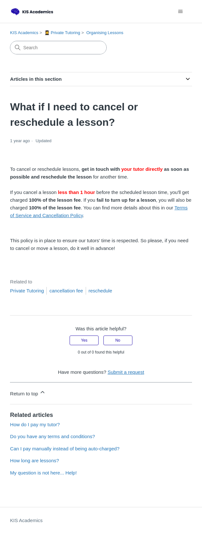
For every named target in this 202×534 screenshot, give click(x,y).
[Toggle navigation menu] (180, 11)
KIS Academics (24, 32)
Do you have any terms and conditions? (52, 436)
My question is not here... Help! (43, 472)
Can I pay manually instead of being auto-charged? (64, 448)
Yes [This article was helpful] (84, 340)
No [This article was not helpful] (117, 340)
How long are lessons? (34, 460)
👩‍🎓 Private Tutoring (62, 32)
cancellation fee (66, 290)
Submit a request (126, 372)
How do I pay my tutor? (35, 424)
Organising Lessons (104, 32)
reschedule (100, 290)
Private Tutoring (27, 290)
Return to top (28, 392)
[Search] (58, 47)
